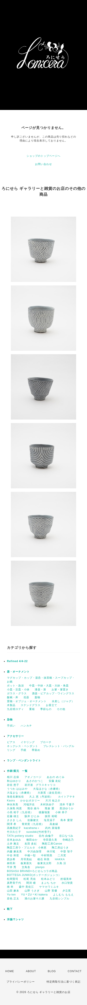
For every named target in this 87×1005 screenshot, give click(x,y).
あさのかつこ (34, 780)
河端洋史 (29, 804)
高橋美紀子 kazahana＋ (23, 828)
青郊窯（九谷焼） (33, 824)
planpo (40, 867)
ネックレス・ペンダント (22, 746)
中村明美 (46, 855)
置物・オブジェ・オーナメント (27, 701)
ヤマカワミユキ (49, 886)
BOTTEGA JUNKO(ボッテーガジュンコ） (34, 875)
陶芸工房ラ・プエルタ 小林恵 (27, 847)
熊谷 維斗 (33, 808)
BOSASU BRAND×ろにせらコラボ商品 (32, 871)
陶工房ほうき (60, 847)
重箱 (32, 709)
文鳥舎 (26, 867)
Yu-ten (11, 894)
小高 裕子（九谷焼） (20, 812)
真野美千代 (14, 882)
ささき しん (14, 820)
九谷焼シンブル (59, 898)
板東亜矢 (26, 863)
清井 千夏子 (67, 804)
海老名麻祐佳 (15, 796)
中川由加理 (34, 851)
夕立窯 (66, 890)
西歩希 (11, 859)
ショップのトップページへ (43, 155)
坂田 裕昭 (51, 816)
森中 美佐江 (26, 886)
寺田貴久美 (50, 839)
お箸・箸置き (60, 689)
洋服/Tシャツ (15, 919)
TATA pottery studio (20, 835)
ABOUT (31, 971)
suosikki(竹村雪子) (38, 831)
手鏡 (23, 750)
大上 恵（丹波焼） (41, 796)
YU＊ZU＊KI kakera (34, 894)
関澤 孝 (11, 824)
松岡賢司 (12, 878)
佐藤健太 (33, 820)
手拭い (11, 725)
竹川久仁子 (14, 831)
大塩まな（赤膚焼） (19, 792)
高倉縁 (54, 824)
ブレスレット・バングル (58, 746)
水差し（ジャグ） (63, 701)
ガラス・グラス (17, 693)
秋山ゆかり (14, 780)
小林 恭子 (61, 812)
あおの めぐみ (56, 777)
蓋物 (37, 697)
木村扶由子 (47, 804)
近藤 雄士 (13, 816)
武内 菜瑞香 (52, 828)
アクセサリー (15, 736)
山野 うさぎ (32, 890)
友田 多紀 (31, 843)
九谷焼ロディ (15, 709)
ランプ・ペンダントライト (24, 760)
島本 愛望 (66, 820)
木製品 (11, 705)
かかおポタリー (30, 800)
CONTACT (75, 971)
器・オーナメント (18, 671)
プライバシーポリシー (21, 981)
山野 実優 (51, 890)
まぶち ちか (48, 882)
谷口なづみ (66, 835)
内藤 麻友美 (14, 851)
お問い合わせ (43, 164)
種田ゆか (32, 839)
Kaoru (11, 800)
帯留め (36, 750)
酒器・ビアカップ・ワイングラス (53, 693)
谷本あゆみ (14, 839)
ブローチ (46, 742)
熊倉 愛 (49, 808)
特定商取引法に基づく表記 (63, 981)
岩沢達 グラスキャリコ (40, 784)
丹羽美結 (26, 859)
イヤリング (28, 742)
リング (11, 750)
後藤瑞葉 (44, 812)
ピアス (11, 742)
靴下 (10, 909)
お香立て (51, 705)
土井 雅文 (13, 843)
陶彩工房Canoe (52, 843)
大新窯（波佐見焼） (50, 792)
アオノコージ (33, 777)
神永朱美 (12, 804)
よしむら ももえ (63, 894)
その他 (61, 709)
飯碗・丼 (12, 697)
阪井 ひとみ (32, 816)
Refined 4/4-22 (17, 661)
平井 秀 (11, 867)
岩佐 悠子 (13, 784)
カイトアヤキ (66, 796)
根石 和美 (43, 859)
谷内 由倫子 (46, 835)
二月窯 (62, 855)
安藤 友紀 (55, 780)
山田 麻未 (13, 890)
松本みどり (48, 878)
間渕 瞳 (31, 882)
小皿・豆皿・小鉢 (18, 689)
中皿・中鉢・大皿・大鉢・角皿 (49, 685)
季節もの (46, 709)
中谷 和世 (13, 855)
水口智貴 (67, 882)
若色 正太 (13, 898)
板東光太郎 (44, 863)
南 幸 (10, 886)
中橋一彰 (30, 855)
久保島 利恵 (14, 808)
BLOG (52, 971)
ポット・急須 (15, 685)
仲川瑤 (51, 851)
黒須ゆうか (67, 808)
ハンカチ (26, 725)
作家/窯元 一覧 (17, 770)
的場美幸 (66, 878)
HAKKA (60, 859)
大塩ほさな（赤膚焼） (47, 788)
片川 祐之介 (52, 800)
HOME (9, 971)
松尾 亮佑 (29, 878)
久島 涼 (61, 863)
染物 (10, 719)
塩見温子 (49, 820)
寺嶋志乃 (68, 839)
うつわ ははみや (17, 788)
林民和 (11, 863)
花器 (26, 697)
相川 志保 (13, 777)
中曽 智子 (66, 851)
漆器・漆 (40, 689)
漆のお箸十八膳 (34, 898)
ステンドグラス (30, 705)
